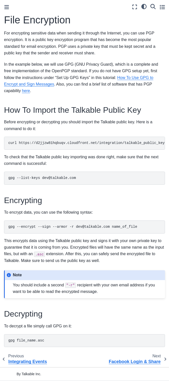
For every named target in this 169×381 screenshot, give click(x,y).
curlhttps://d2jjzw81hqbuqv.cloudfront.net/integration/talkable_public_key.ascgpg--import (86, 143)
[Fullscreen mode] (134, 7)
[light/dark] (144, 6)
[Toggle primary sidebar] (6, 7)
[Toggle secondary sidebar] (162, 7)
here (26, 91)
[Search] (153, 6)
